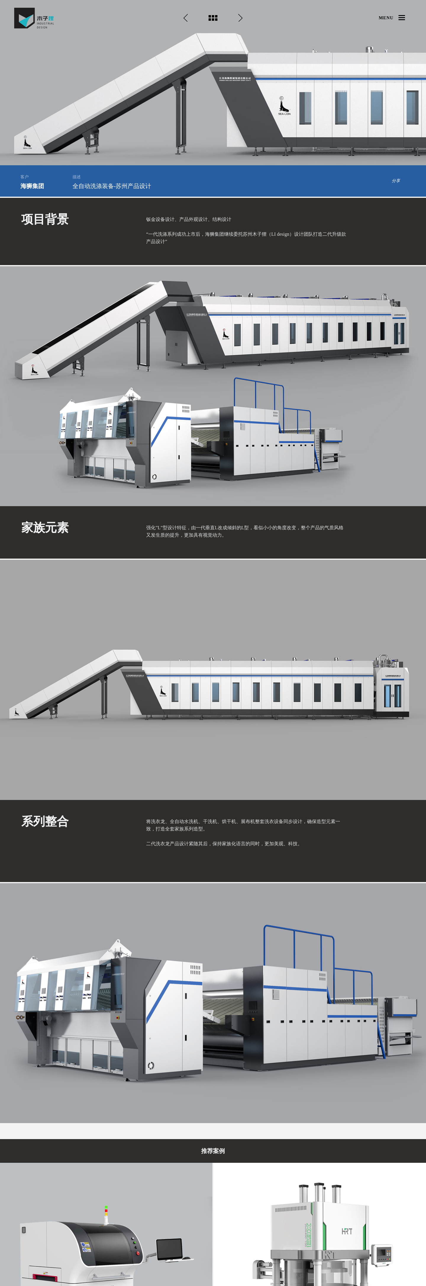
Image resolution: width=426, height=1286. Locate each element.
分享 (396, 181)
